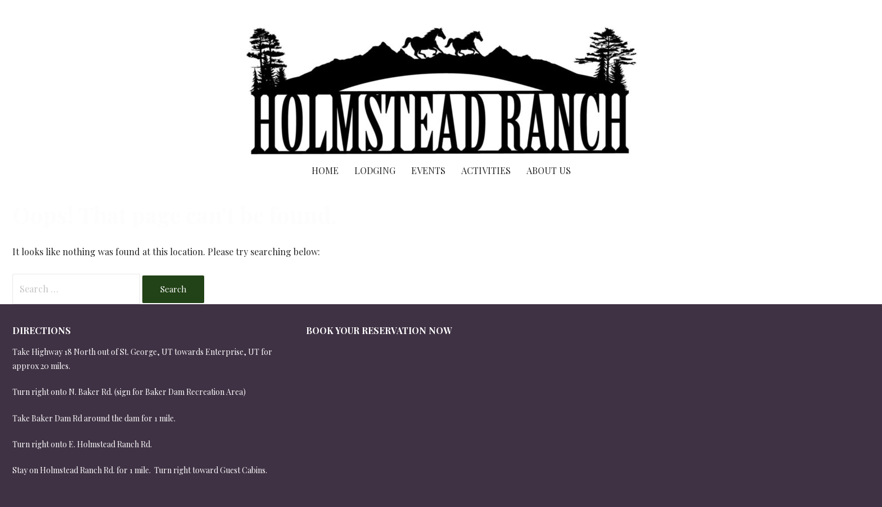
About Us (548, 170)
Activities (486, 170)
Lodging (374, 170)
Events (428, 170)
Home (325, 170)
